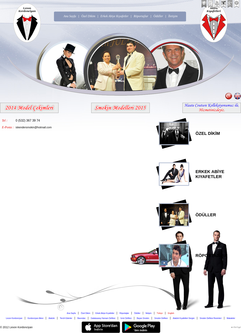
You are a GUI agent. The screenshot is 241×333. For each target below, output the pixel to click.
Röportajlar (141, 16)
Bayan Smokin (143, 318)
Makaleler (231, 318)
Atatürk (52, 318)
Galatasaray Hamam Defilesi (103, 318)
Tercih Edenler (66, 318)
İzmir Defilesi (125, 318)
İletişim (173, 16)
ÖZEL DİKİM (207, 133)
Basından (81, 318)
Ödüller (158, 16)
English (171, 313)
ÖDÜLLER (205, 214)
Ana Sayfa (69, 16)
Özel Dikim (88, 16)
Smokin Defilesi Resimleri (211, 318)
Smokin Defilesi (161, 318)
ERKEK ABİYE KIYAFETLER (209, 174)
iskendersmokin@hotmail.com (34, 127)
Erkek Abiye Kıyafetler (114, 16)
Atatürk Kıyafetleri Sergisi (184, 318)
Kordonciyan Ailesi (35, 318)
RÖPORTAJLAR (211, 255)
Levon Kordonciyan (14, 318)
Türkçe (160, 313)
